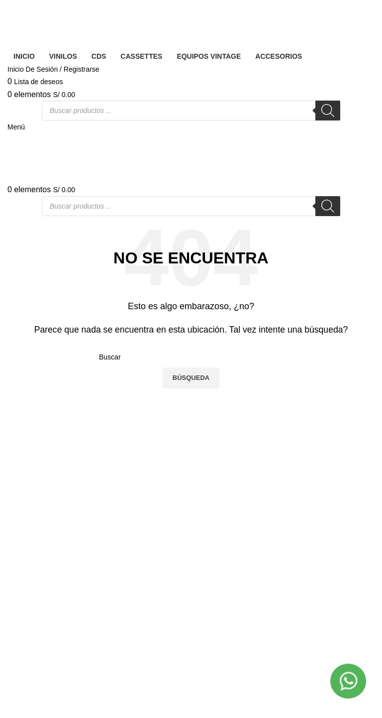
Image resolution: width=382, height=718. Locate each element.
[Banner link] (191, 359)
